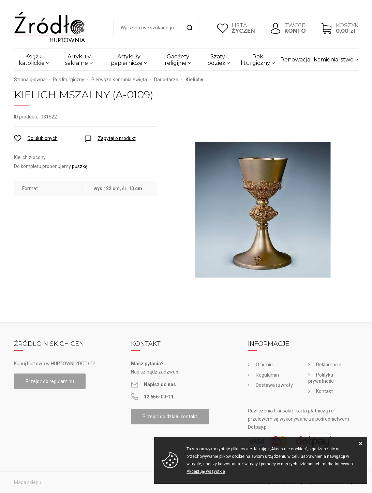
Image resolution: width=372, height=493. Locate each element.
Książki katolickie (32, 59)
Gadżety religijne (177, 59)
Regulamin (267, 375)
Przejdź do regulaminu (50, 381)
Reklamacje (328, 364)
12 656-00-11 (159, 396)
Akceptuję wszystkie (206, 471)
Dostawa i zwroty (274, 385)
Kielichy (194, 79)
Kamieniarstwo (334, 59)
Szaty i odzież (217, 59)
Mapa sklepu (27, 482)
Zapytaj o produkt (117, 138)
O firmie (264, 364)
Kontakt (324, 391)
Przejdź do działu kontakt (170, 416)
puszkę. (80, 166)
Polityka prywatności (321, 378)
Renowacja (295, 59)
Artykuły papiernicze (127, 59)
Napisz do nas (160, 384)
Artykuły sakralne (78, 59)
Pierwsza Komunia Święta (119, 79)
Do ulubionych (43, 138)
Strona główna (30, 79)
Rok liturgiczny (255, 59)
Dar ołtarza (166, 79)
